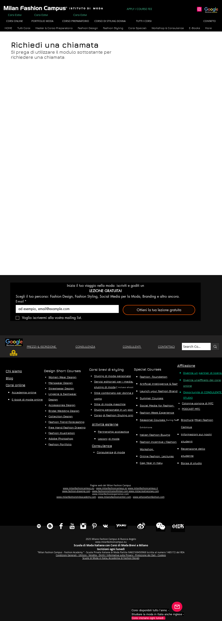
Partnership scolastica (113, 431)
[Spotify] (39, 526)
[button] (54, 28)
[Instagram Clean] (83, 526)
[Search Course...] (192, 346)
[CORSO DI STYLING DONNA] (110, 21)
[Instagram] (199, 9)
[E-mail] (66, 309)
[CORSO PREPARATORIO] (75, 21)
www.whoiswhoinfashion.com (148, 497)
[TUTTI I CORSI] (144, 21)
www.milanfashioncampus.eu (78, 488)
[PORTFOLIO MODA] (42, 21)
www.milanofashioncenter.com (114, 497)
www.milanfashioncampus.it (143, 488)
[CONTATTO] (210, 21)
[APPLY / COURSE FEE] (140, 9)
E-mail (21, 301)
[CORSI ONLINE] (14, 21)
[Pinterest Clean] (94, 526)
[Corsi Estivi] (14, 15)
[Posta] (177, 607)
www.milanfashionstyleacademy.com (76, 497)
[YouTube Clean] (72, 526)
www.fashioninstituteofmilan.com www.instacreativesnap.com (125, 491)
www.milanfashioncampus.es (111, 488)
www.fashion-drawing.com (76, 491)
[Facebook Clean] (61, 526)
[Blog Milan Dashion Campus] (50, 526)
